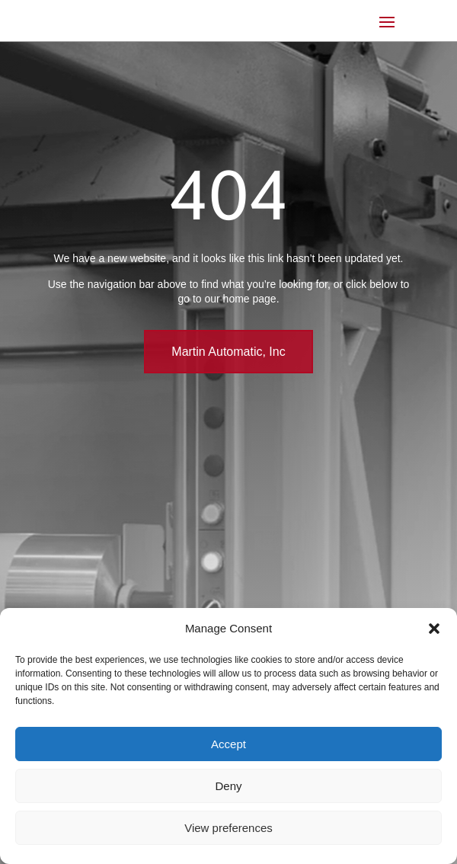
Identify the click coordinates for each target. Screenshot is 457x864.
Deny (228, 785)
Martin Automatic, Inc (228, 351)
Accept (228, 744)
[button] (434, 628)
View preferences (228, 827)
